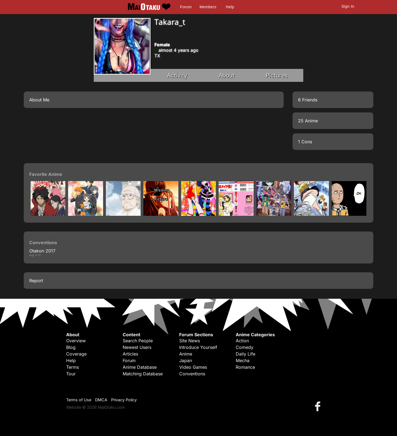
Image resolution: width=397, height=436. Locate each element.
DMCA (101, 399)
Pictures (277, 75)
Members (208, 7)
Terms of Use (78, 399)
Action (242, 340)
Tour (71, 373)
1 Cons (305, 141)
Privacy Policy (124, 399)
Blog (71, 347)
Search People (138, 340)
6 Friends (307, 100)
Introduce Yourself (198, 347)
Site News (189, 340)
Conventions (192, 373)
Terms (72, 367)
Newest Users (137, 347)
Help (230, 7)
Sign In (348, 6)
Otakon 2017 (42, 251)
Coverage (76, 354)
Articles (130, 354)
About (227, 75)
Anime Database (140, 367)
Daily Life (245, 354)
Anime (185, 354)
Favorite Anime (45, 174)
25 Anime (308, 120)
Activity (177, 75)
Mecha (243, 360)
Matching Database (143, 373)
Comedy (244, 347)
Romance (245, 367)
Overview (76, 340)
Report (36, 280)
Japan (185, 360)
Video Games (193, 367)
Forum (186, 7)
